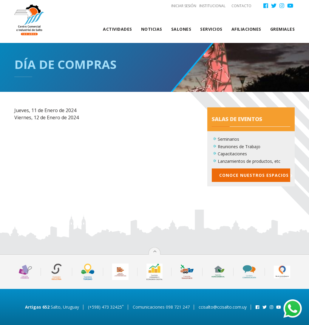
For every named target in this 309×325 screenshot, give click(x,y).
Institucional (212, 5)
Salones (181, 29)
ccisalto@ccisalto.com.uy (223, 307)
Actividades (117, 29)
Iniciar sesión (183, 5)
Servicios (211, 29)
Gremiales (282, 29)
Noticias (151, 29)
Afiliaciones (246, 29)
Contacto (241, 5)
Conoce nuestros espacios (254, 178)
